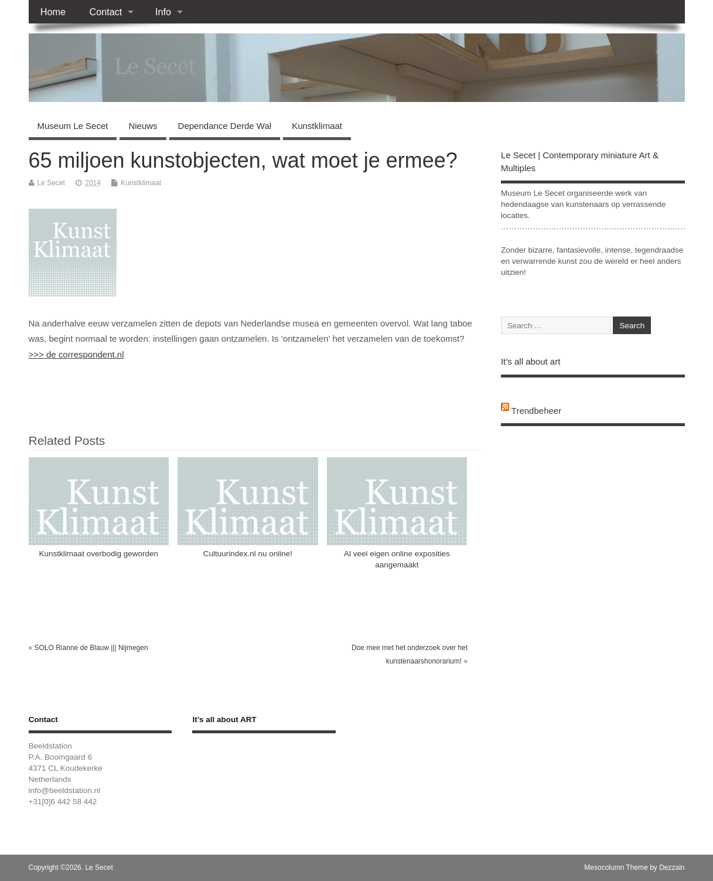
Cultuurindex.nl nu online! (247, 553)
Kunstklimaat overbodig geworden (98, 553)
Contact (105, 11)
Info (163, 11)
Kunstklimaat (317, 126)
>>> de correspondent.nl (76, 354)
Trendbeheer (536, 411)
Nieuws (142, 126)
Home (53, 11)
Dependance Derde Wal (225, 126)
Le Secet (51, 183)
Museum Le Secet (72, 126)
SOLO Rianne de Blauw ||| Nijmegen (91, 648)
